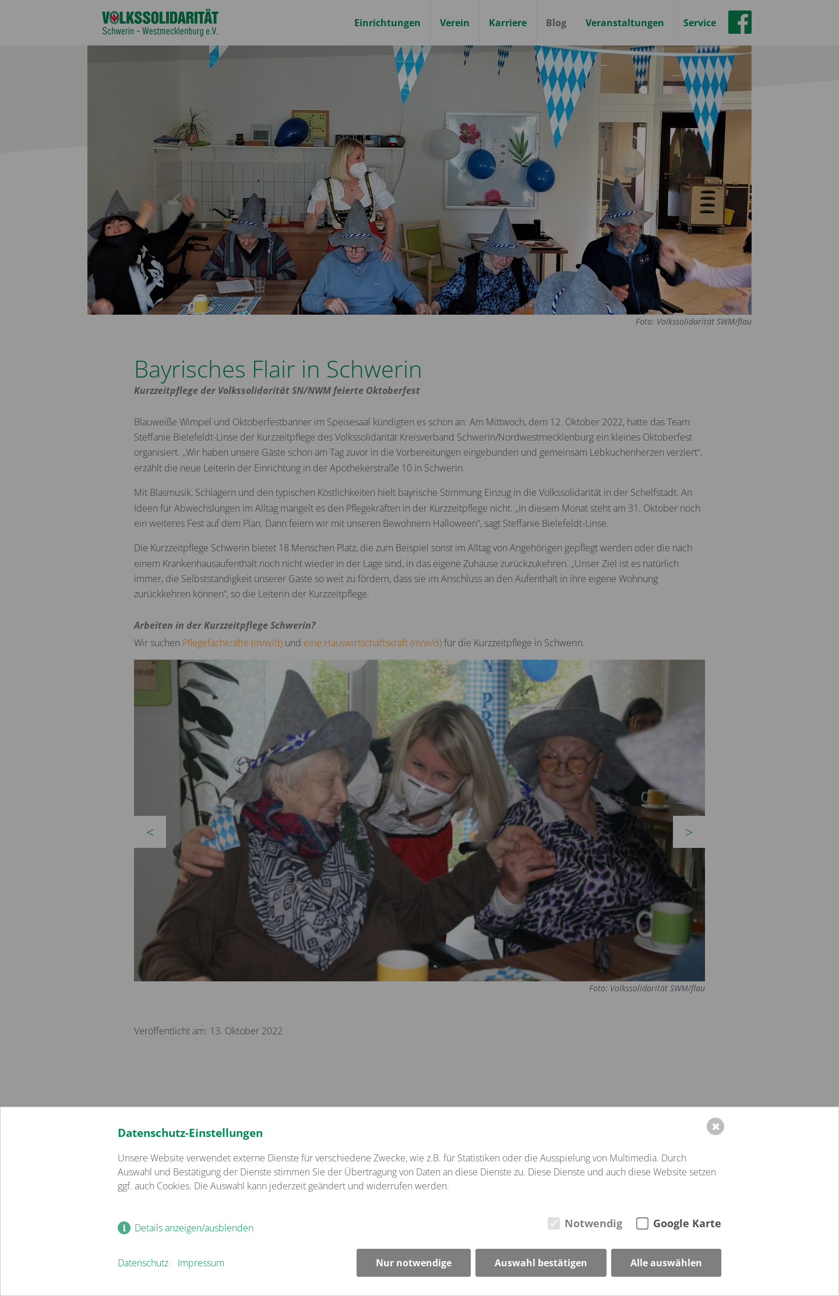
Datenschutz (143, 1262)
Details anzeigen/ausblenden (194, 1227)
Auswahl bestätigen (541, 1262)
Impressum (201, 1262)
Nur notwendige (414, 1262)
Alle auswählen (666, 1262)
